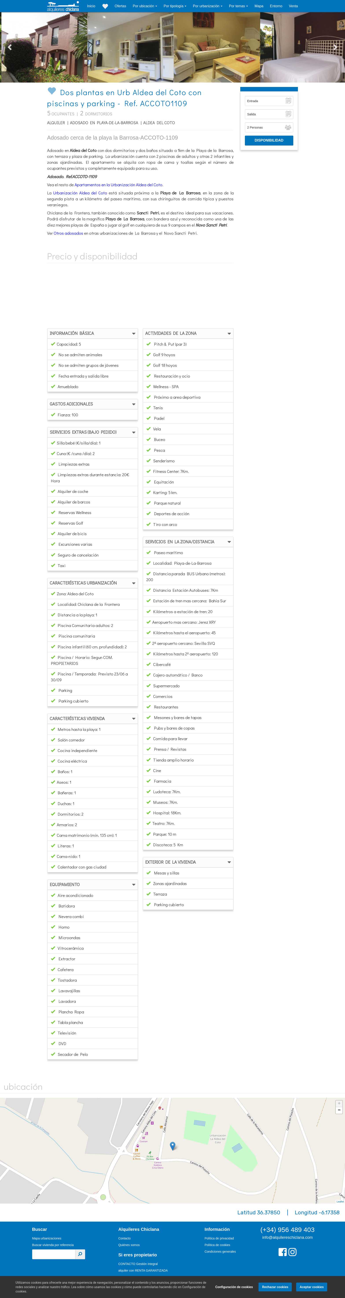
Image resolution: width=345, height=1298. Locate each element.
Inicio (91, 6)
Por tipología (174, 6)
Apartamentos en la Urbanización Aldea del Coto (118, 184)
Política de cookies (217, 1245)
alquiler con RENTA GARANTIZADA (143, 1270)
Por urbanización (206, 6)
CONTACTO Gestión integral (138, 1264)
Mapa (259, 6)
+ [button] (339, 1104)
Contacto (124, 1238)
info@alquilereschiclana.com (287, 1237)
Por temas (237, 6)
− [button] (339, 1110)
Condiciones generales (220, 1251)
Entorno (276, 6)
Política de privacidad (219, 1238)
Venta (293, 6)
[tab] (92, 333)
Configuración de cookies (232, 1287)
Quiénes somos (129, 1245)
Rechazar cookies (273, 1287)
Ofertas (120, 6)
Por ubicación (144, 6)
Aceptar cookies (310, 1287)
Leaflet (340, 1201)
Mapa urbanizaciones (46, 1238)
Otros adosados (68, 233)
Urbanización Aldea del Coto (80, 192)
